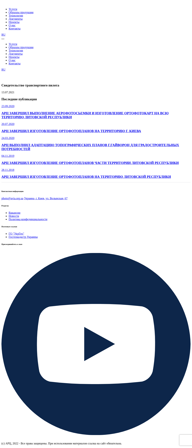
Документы (16, 18)
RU (3, 34)
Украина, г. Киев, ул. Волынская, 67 (46, 198)
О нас (12, 25)
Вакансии (14, 212)
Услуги (13, 9)
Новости (14, 216)
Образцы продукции (21, 12)
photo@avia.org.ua (12, 198)
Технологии (16, 15)
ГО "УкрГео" (16, 233)
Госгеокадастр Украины (23, 236)
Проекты (14, 22)
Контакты (14, 28)
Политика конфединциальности (28, 219)
